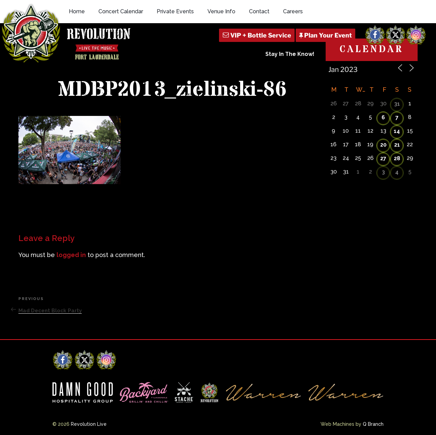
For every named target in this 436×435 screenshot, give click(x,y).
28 (397, 158)
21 (397, 144)
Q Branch (373, 424)
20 (383, 144)
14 (397, 131)
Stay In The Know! (289, 54)
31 (397, 104)
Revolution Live (89, 424)
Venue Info (221, 11)
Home (77, 11)
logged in (71, 254)
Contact (259, 11)
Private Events (175, 11)
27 (383, 158)
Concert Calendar (120, 11)
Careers (293, 11)
